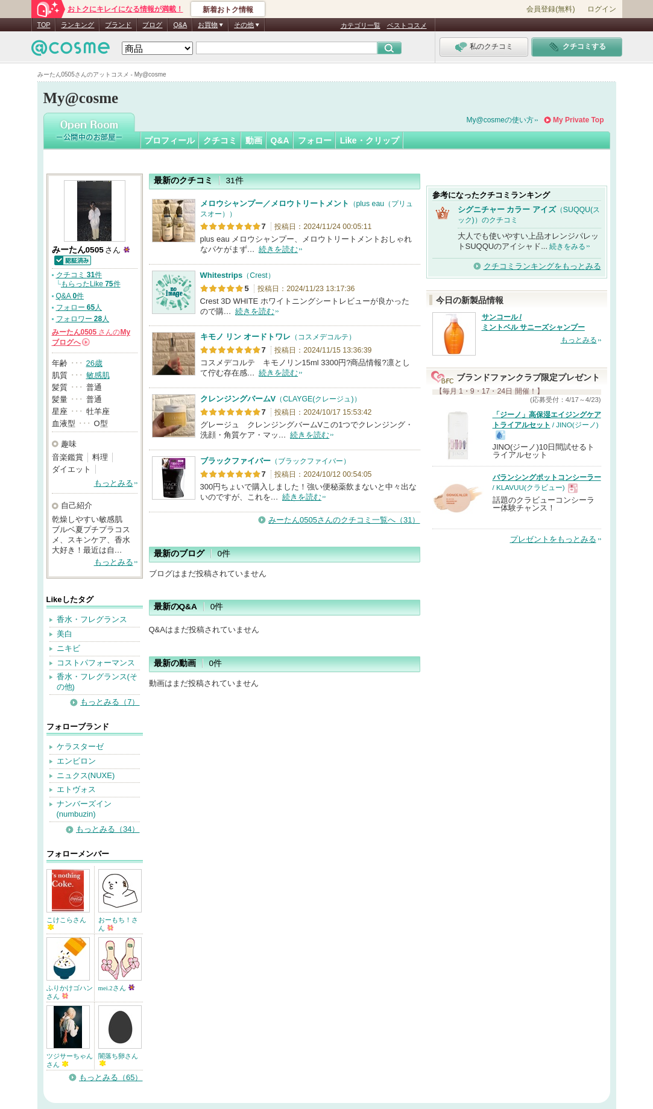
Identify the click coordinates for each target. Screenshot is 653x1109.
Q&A (180, 24)
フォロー (315, 140)
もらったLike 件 (91, 284)
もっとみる (113, 483)
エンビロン (76, 760)
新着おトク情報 (228, 9)
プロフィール (169, 140)
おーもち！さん (118, 924)
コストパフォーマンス (96, 662)
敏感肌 (98, 375)
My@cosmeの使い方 (500, 120)
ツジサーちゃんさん (69, 1060)
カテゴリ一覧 (360, 25)
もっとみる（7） (109, 701)
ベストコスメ (407, 25)
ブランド (118, 24)
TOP (44, 24)
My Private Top (578, 120)
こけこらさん (66, 923)
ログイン (601, 9)
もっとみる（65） (110, 1077)
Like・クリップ (369, 140)
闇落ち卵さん (118, 1059)
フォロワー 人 (83, 319)
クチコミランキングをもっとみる (542, 266)
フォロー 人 (79, 307)
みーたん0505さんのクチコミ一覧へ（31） (344, 519)
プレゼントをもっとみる (553, 539)
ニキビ (68, 648)
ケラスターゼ (80, 746)
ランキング (77, 24)
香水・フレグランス (92, 619)
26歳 (94, 363)
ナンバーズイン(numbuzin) (84, 808)
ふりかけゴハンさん (69, 992)
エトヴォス (76, 789)
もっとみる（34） (107, 829)
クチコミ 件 (79, 275)
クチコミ (220, 140)
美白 (64, 633)
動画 (253, 140)
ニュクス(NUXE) (86, 775)
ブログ (152, 24)
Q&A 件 (70, 296)
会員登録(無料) (550, 9)
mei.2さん (116, 987)
